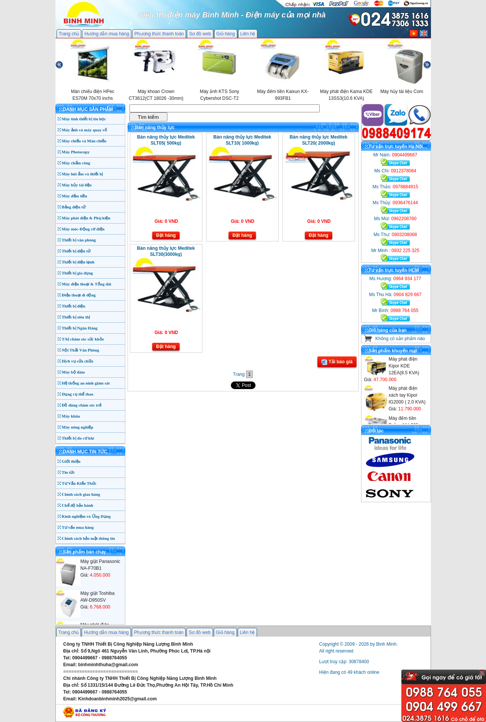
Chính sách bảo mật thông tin (88, 538)
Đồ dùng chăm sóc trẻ (82, 405)
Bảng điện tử (73, 207)
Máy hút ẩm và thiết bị (82, 174)
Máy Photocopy (76, 152)
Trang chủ (69, 33)
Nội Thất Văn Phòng (80, 350)
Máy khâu (71, 416)
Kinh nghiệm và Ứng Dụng (86, 516)
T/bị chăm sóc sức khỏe (83, 339)
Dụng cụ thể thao (77, 394)
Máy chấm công (76, 163)
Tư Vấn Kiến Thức (79, 483)
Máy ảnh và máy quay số (84, 130)
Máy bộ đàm (73, 372)
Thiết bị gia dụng (77, 273)
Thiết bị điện (73, 306)
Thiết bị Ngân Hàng (80, 328)
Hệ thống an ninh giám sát (86, 383)
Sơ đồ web (200, 33)
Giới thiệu (71, 461)
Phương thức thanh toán (159, 33)
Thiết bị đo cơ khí (78, 438)
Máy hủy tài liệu (77, 185)
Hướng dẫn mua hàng (106, 33)
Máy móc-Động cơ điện (83, 229)
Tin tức (68, 472)
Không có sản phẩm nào (400, 338)
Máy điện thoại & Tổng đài (86, 284)
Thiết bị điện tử (76, 251)
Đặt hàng (166, 235)
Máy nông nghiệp (77, 427)
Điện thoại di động (79, 295)
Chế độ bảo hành (77, 505)
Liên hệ (248, 33)
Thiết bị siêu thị (76, 317)
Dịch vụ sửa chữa (77, 361)
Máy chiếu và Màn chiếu (84, 141)
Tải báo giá (336, 362)
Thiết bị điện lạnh (78, 262)
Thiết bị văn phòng (79, 240)
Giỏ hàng (225, 33)
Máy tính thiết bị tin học (84, 119)
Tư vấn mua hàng (78, 527)
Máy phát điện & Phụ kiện (86, 218)
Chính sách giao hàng (81, 494)
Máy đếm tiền (74, 196)
